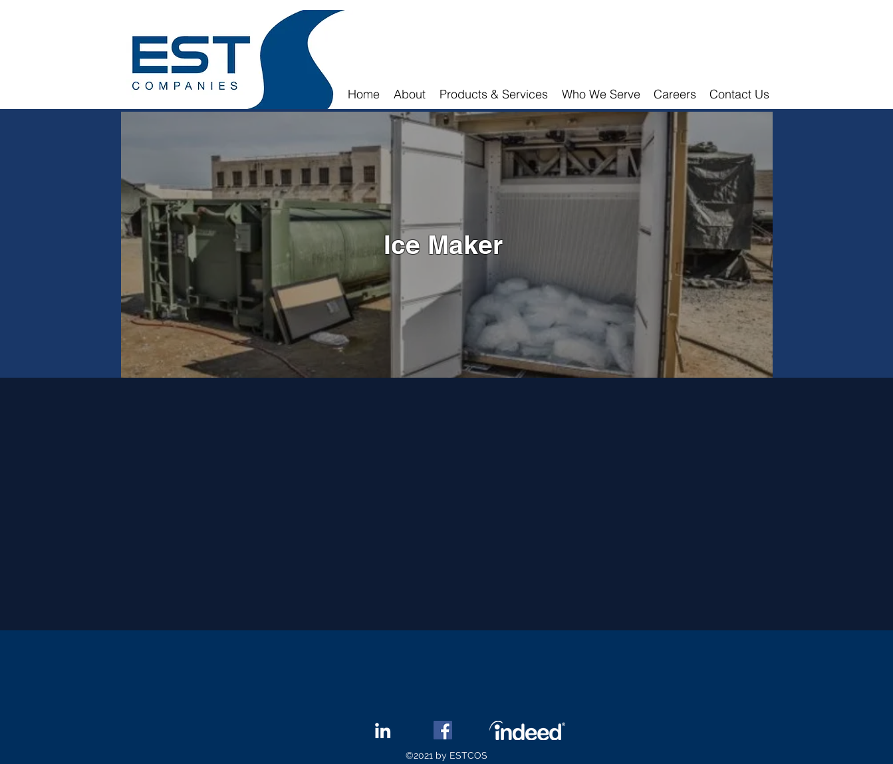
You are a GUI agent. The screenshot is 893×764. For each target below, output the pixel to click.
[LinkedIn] (383, 730)
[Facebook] (443, 730)
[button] (494, 94)
